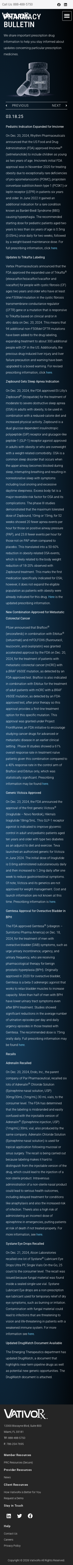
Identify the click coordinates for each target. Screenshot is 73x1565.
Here (51, 597)
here (54, 248)
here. (52, 902)
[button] (67, 16)
